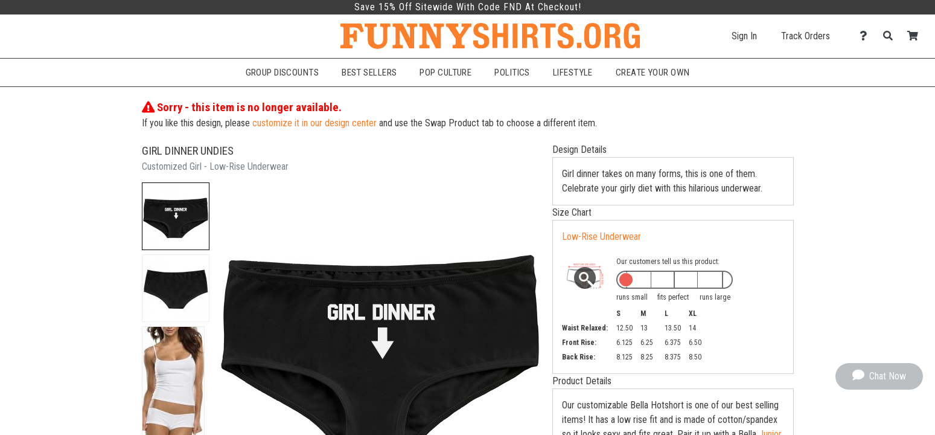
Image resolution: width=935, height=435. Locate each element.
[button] (175, 216)
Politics (512, 72)
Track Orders (805, 36)
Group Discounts (282, 72)
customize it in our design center (314, 123)
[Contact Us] (866, 36)
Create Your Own (653, 72)
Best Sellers (369, 72)
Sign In (744, 36)
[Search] (891, 36)
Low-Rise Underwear (601, 236)
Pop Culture (445, 72)
